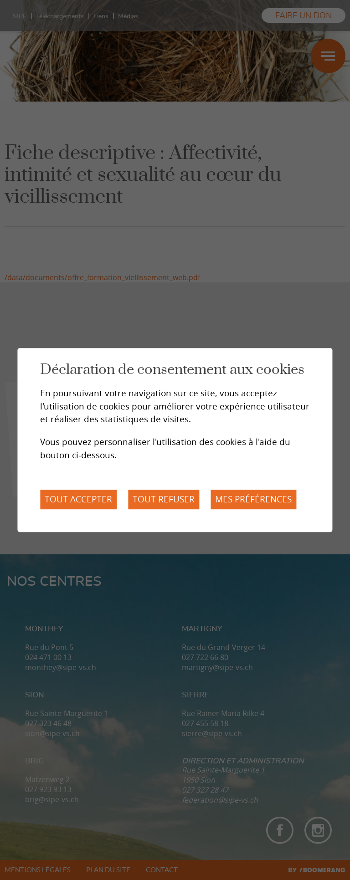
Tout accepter (78, 499)
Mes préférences (253, 499)
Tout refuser (164, 499)
